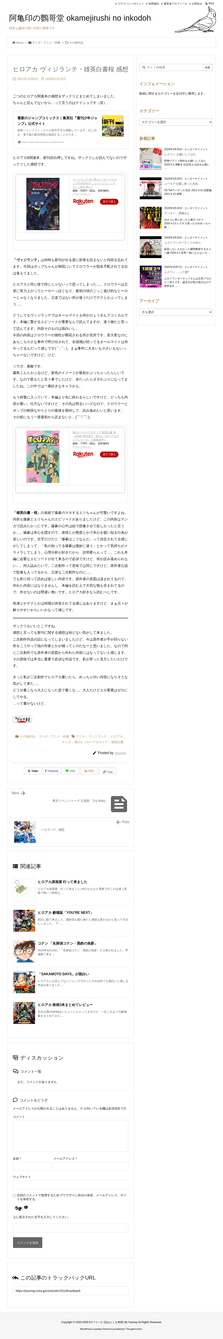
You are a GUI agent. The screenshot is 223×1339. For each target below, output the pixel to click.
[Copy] (108, 770)
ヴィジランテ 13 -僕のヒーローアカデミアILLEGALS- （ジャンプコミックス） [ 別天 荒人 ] (95, 183)
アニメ (80, 736)
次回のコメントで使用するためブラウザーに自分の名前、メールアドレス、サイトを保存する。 (72, 1197)
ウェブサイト (22, 1177)
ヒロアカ (116, 736)
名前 (17, 1158)
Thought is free (133, 1329)
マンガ (66, 742)
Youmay (120, 753)
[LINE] (70, 770)
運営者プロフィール (175, 3)
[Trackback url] (70, 1290)
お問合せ (197, 3)
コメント (19, 1116)
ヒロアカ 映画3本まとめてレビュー (65, 1005)
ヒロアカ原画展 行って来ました (62, 882)
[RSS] (89, 770)
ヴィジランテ (98, 736)
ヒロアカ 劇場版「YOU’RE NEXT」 (66, 912)
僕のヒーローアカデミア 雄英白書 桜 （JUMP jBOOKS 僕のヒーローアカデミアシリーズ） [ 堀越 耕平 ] (96, 436)
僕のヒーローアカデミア (91, 742)
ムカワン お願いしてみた (180, 154)
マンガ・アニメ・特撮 (46, 42)
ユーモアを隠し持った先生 (181, 183)
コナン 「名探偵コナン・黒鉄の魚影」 (68, 943)
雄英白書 (117, 742)
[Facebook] (52, 770)
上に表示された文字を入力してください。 (42, 1217)
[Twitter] (33, 770)
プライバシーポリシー (131, 3)
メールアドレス (65, 1158)
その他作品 (76, 42)
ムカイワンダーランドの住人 (182, 242)
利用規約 (154, 3)
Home (20, 42)
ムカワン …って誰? (176, 272)
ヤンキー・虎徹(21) (176, 213)
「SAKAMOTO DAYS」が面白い (63, 974)
